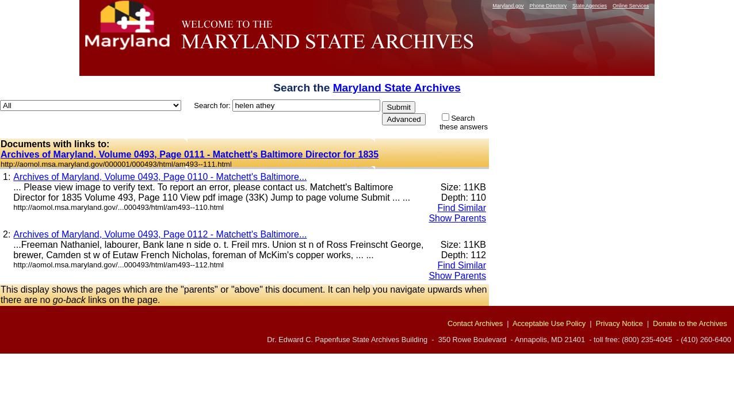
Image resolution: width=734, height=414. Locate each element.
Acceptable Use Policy (549, 323)
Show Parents (457, 218)
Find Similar (462, 208)
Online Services (631, 6)
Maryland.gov (507, 6)
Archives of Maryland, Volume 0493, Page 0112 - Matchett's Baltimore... (160, 234)
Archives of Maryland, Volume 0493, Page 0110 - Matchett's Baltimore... (160, 177)
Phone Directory (548, 6)
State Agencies (589, 6)
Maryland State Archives (397, 88)
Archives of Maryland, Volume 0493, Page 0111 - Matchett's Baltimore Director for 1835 (190, 154)
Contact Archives (475, 323)
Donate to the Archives (690, 323)
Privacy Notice (619, 323)
